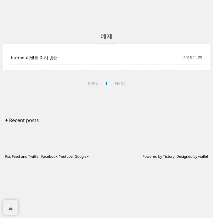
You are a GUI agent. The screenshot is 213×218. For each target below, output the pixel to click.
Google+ (82, 156)
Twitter (33, 156)
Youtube (66, 156)
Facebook (49, 156)
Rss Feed (12, 156)
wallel (203, 156)
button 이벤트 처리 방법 (34, 58)
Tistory (169, 156)
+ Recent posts (22, 120)
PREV (93, 83)
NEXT (120, 83)
